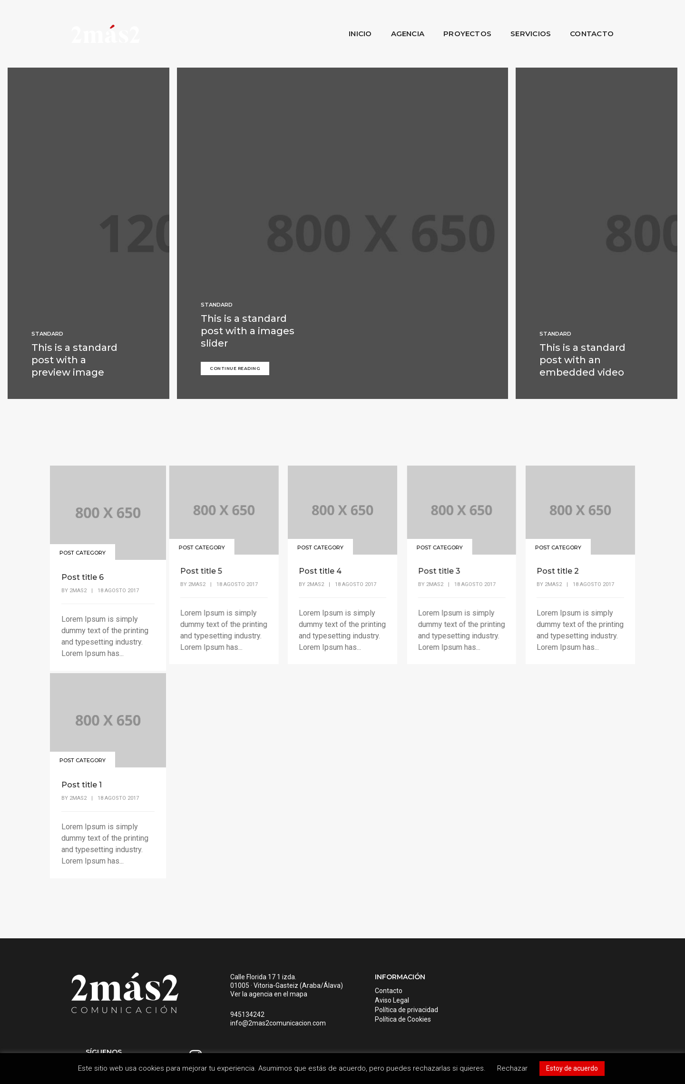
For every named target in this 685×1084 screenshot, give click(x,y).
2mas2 (78, 586)
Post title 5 (201, 572)
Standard (47, 335)
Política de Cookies (392, 1021)
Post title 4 (319, 572)
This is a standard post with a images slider (247, 333)
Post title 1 (81, 780)
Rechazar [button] (512, 1068)
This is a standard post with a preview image (74, 362)
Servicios (530, 33)
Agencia (408, 33)
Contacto (592, 33)
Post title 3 (438, 572)
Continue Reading (235, 370)
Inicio (360, 33)
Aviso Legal (381, 1002)
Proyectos (467, 33)
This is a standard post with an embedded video (582, 362)
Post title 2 (557, 572)
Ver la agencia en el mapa (263, 1004)
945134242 (242, 1025)
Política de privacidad (395, 1011)
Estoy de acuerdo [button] (572, 1068)
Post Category (83, 549)
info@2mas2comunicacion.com (273, 1033)
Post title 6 (82, 572)
